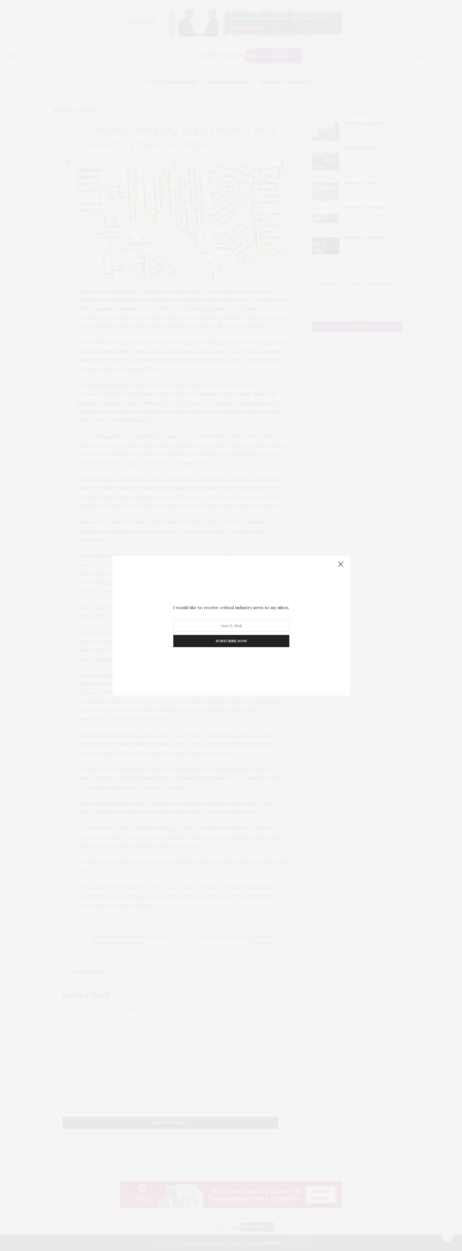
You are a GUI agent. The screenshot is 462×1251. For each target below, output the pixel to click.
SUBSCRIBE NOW (231, 641)
